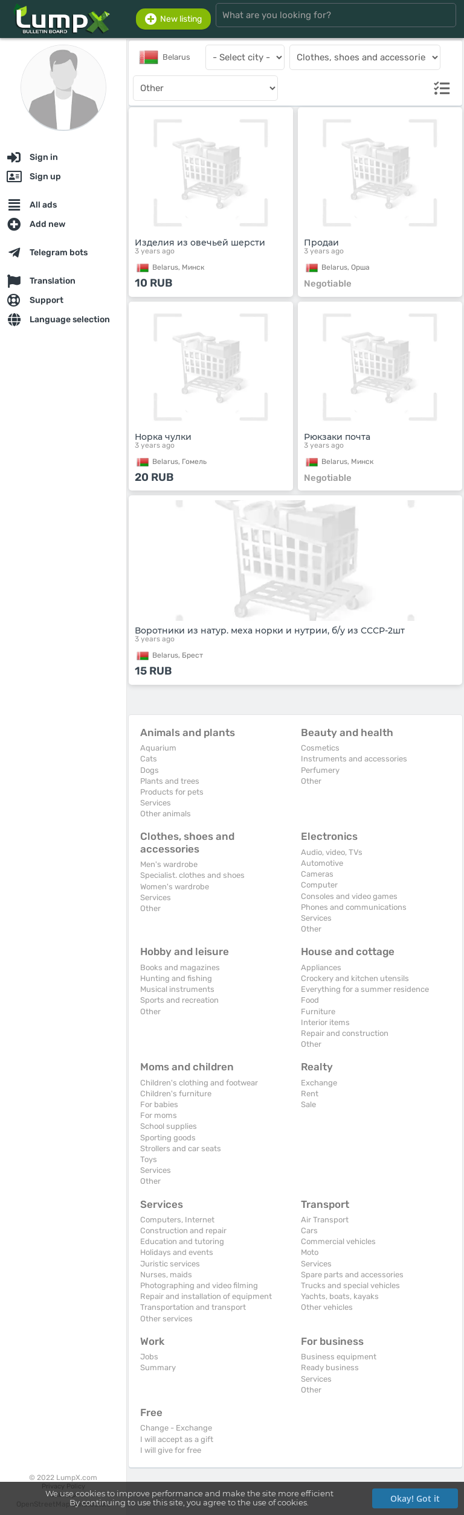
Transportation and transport (193, 1307)
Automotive (322, 863)
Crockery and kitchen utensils (355, 978)
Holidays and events (176, 1252)
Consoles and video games (349, 896)
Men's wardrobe (169, 864)
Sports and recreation (179, 1000)
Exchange (319, 1082)
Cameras (317, 873)
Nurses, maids (166, 1274)
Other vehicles (327, 1307)
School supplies (168, 1126)
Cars (309, 1230)
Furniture (318, 1011)
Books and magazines (180, 967)
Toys (148, 1159)
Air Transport (325, 1219)
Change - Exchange (176, 1427)
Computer (319, 884)
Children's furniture (175, 1093)
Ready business (330, 1367)
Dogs (149, 770)
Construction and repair (183, 1230)
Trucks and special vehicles (350, 1285)
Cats (148, 758)
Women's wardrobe (174, 886)
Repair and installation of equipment (206, 1296)
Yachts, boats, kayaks (340, 1296)
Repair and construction (344, 1033)
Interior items (325, 1022)
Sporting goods (168, 1137)
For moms (158, 1115)
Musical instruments (177, 989)
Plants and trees (169, 781)
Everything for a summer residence (365, 989)
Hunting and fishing (176, 978)
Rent (309, 1093)
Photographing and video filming (199, 1285)
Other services (166, 1318)
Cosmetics (320, 747)
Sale (308, 1104)
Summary (158, 1367)
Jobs (149, 1356)
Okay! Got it (415, 1498)
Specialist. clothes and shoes (192, 875)
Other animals (165, 813)
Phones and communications (354, 907)
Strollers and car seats (180, 1148)
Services (155, 802)
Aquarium (158, 747)
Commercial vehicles (338, 1241)
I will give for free (170, 1450)
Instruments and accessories (354, 758)
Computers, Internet (177, 1219)
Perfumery (320, 770)
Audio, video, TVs (331, 852)
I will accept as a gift (176, 1439)
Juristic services (170, 1263)
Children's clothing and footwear (199, 1082)
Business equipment (338, 1356)
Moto (309, 1252)
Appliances (321, 967)
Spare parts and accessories (352, 1274)
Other (311, 781)
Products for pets (172, 791)
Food (310, 1000)
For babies (159, 1104)
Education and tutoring (182, 1241)
